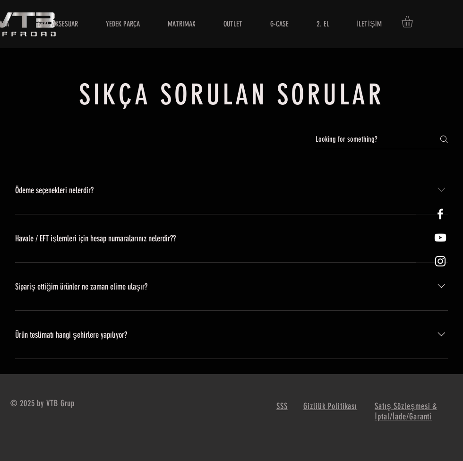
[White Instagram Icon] (440, 261)
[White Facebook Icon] (440, 214)
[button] (414, 21)
